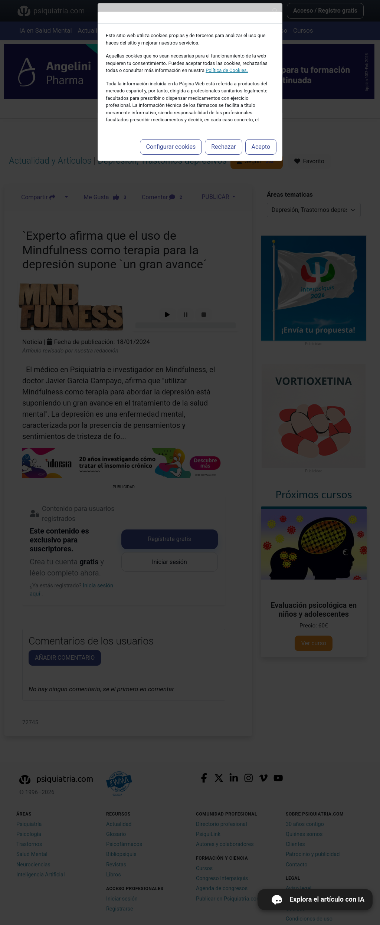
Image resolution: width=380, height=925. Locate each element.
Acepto (261, 146)
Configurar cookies (171, 146)
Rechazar (223, 146)
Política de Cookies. (227, 70)
